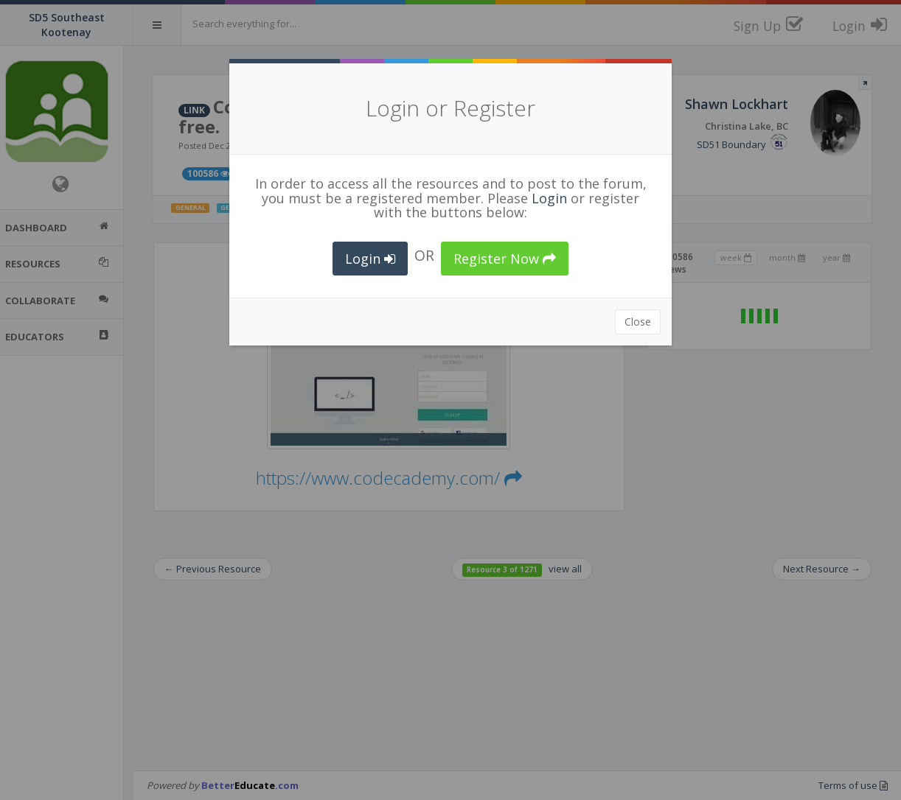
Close (638, 322)
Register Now (504, 258)
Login (549, 198)
